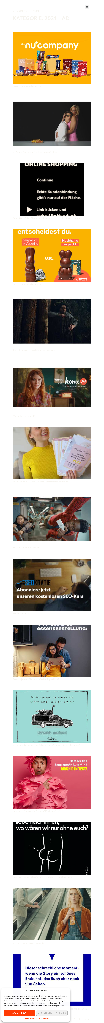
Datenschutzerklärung (32, 1018)
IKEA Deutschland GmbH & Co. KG (50, 290)
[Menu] (87, 7)
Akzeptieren (19, 1013)
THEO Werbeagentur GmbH (43, 686)
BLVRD (19, 158)
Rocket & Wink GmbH (36, 817)
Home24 (21, 356)
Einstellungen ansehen (52, 1013)
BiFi (16, 883)
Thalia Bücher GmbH (36, 949)
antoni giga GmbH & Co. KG (43, 488)
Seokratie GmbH (31, 554)
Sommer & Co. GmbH (35, 92)
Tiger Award (27, 5)
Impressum (45, 1018)
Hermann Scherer (33, 751)
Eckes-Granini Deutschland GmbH (52, 620)
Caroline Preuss (32, 422)
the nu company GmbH (38, 27)
